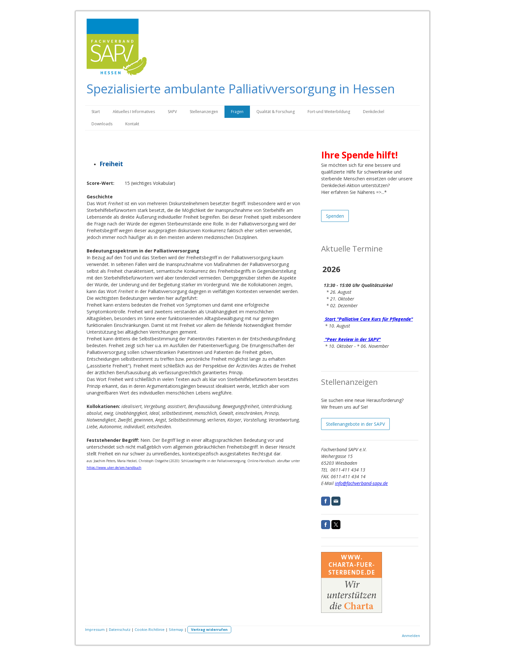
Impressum (95, 629)
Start (95, 111)
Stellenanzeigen (204, 111)
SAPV (172, 111)
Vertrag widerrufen (209, 629)
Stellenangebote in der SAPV (355, 424)
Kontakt (132, 124)
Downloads (101, 124)
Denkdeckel (373, 111)
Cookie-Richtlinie (150, 629)
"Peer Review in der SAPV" (352, 339)
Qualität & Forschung (275, 111)
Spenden (335, 216)
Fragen (237, 111)
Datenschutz (119, 629)
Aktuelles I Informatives (134, 111)
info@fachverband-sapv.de (361, 483)
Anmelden (411, 635)
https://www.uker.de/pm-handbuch (114, 467)
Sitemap (176, 629)
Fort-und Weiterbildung (329, 111)
